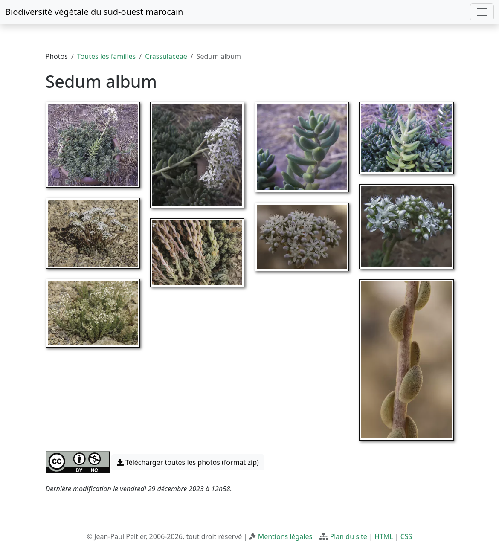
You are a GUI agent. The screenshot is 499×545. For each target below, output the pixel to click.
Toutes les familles (106, 56)
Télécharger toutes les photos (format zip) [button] (188, 462)
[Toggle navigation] (482, 11)
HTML (383, 536)
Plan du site (348, 536)
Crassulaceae (166, 56)
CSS (406, 536)
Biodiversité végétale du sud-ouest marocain (94, 11)
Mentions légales (285, 536)
